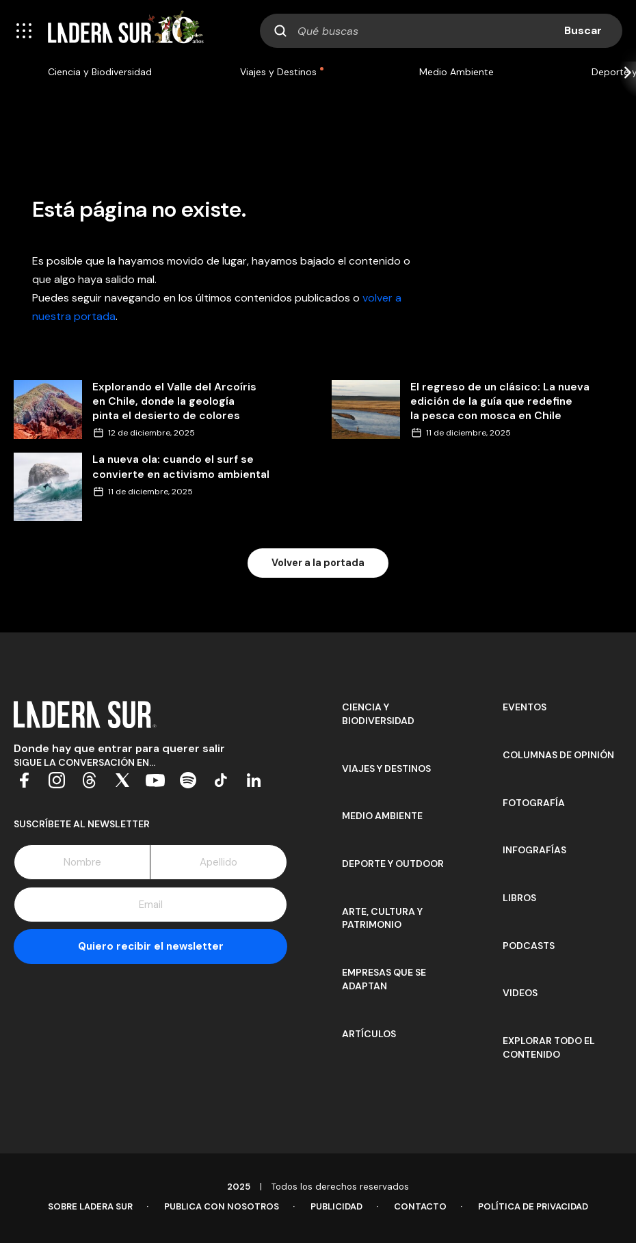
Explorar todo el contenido (549, 1047)
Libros (519, 898)
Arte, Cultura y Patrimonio (382, 918)
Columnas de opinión (558, 755)
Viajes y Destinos (278, 72)
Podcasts (529, 945)
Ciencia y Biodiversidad (100, 72)
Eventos (524, 707)
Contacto (420, 1206)
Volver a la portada (318, 563)
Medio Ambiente (456, 72)
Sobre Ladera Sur (90, 1206)
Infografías (534, 850)
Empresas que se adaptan (384, 979)
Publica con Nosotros (221, 1206)
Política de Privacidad (533, 1206)
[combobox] (441, 31)
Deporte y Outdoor (393, 863)
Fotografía (534, 803)
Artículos (369, 1034)
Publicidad (336, 1206)
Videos (520, 993)
